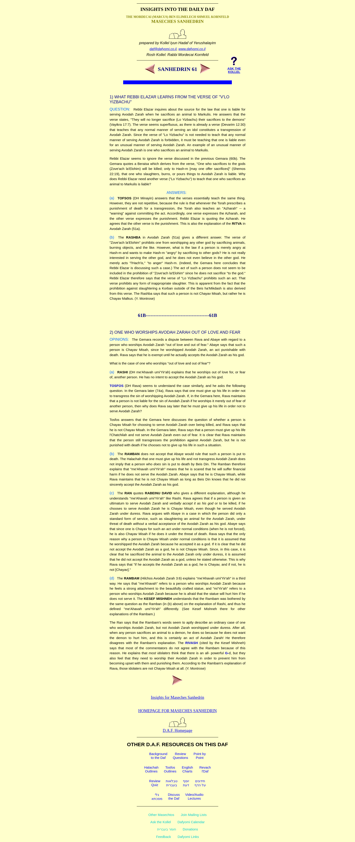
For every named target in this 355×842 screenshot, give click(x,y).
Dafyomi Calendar (191, 822)
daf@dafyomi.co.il (163, 49)
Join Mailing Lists (194, 815)
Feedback (163, 837)
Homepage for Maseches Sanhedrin (177, 711)
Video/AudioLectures (194, 796)
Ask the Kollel (160, 822)
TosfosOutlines (170, 769)
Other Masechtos (161, 815)
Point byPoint (200, 756)
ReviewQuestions (180, 756)
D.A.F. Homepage (177, 728)
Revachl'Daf (205, 769)
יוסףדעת (186, 783)
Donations (190, 829)
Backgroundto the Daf (158, 756)
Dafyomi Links (188, 837)
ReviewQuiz (154, 783)
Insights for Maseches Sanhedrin (177, 697)
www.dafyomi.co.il (191, 49)
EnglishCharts (187, 769)
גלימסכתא (156, 797)
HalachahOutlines (151, 769)
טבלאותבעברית (172, 783)
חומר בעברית (166, 829)
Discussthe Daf (174, 796)
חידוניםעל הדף (200, 783)
